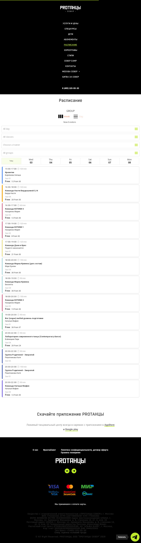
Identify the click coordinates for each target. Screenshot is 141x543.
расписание (70, 45)
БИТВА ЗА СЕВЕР (70, 77)
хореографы (70, 50)
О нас (35, 450)
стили (70, 55)
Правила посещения (70, 452)
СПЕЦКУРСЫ (71, 29)
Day (81, 116)
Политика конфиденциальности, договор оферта (84, 450)
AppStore (109, 424)
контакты (70, 66)
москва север (70, 71)
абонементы (70, 39)
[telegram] (74, 471)
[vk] (67, 471)
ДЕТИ (70, 34)
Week (67, 116)
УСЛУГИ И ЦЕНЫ (70, 23)
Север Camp (70, 61)
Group (70, 111)
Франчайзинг (49, 450)
